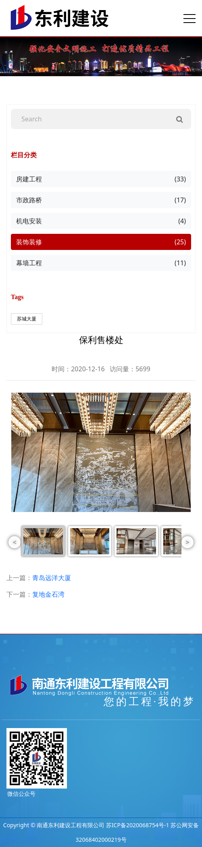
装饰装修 (101, 242)
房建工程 (101, 179)
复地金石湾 (48, 594)
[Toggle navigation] (189, 18)
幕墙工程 (101, 263)
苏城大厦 (26, 318)
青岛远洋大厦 (51, 577)
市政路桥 (101, 200)
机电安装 (101, 221)
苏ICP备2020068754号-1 (137, 825)
